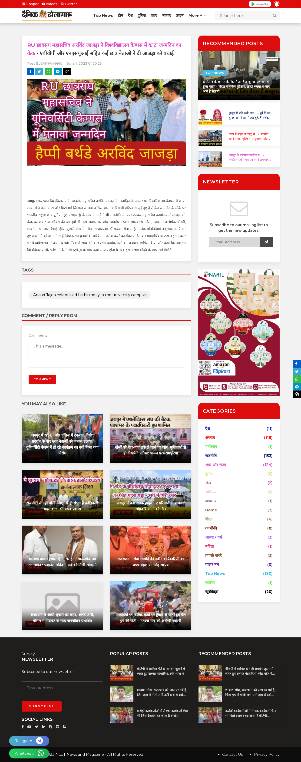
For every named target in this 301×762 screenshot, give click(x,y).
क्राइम (180, 15)
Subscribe (41, 706)
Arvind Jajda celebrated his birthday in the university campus (89, 295)
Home (211, 510)
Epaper (30, 4)
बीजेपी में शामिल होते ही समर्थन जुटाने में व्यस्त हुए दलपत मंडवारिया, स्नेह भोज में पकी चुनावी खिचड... (161, 674)
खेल (208, 483)
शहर (154, 15)
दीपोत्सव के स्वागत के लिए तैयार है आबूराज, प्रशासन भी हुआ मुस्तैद (236, 86)
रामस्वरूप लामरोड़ (51, 63)
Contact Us (232, 754)
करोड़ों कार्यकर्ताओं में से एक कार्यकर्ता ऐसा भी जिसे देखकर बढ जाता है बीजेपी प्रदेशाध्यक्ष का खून (162, 716)
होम (120, 15)
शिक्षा (208, 519)
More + (197, 15)
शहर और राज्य (215, 465)
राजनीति (211, 456)
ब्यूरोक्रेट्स (211, 592)
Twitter (69, 4)
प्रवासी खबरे (213, 555)
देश (130, 15)
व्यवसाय (210, 501)
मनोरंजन (211, 446)
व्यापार (166, 15)
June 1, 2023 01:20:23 (84, 63)
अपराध (210, 437)
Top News (103, 15)
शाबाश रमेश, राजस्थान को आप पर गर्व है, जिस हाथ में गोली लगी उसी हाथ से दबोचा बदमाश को (162, 695)
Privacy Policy (267, 754)
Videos (49, 4)
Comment (42, 379)
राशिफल (211, 492)
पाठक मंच (212, 564)
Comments (38, 335)
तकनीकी (211, 528)
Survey (28, 654)
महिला (209, 546)
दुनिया (142, 15)
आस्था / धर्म (213, 537)
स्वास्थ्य (210, 582)
